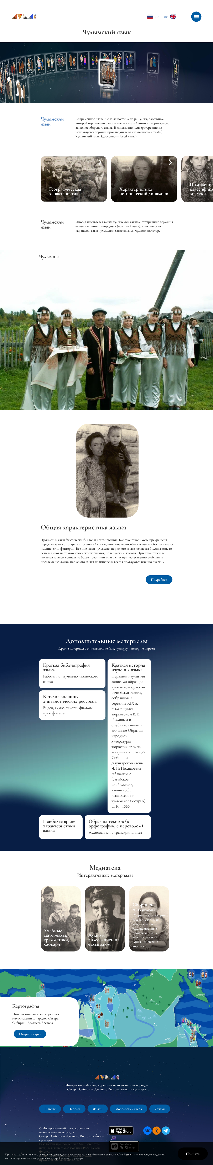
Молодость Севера (128, 1109)
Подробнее (159, 579)
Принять (192, 1153)
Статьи (160, 1109)
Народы (74, 1109)
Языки (97, 1109)
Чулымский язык (52, 121)
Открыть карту (30, 1034)
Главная (50, 1109)
